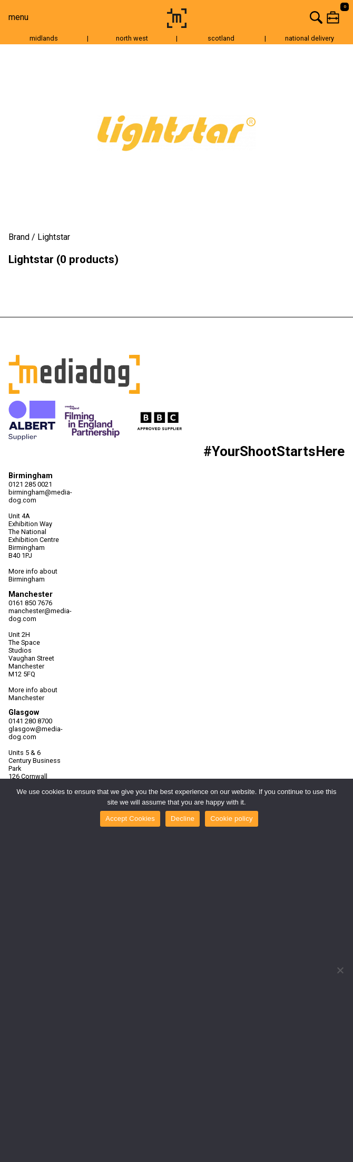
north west (132, 38)
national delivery (309, 38)
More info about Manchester (32, 694)
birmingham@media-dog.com (35, 496)
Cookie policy (231, 818)
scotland (221, 38)
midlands (44, 38)
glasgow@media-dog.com (35, 733)
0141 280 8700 (30, 721)
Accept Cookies (130, 818)
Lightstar (53, 237)
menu (18, 17)
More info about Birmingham (32, 575)
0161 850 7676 (30, 603)
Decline (182, 818)
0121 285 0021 (30, 484)
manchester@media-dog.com (35, 615)
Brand (19, 237)
